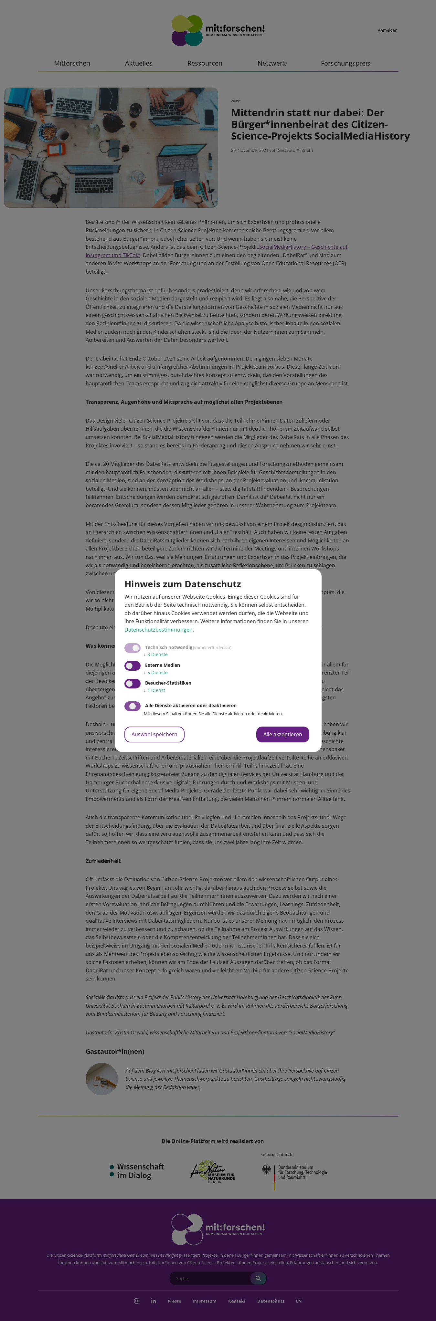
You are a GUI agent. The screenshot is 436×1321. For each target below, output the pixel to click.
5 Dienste (156, 672)
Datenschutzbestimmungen (158, 629)
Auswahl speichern (154, 734)
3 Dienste (156, 654)
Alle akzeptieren (282, 734)
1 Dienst (154, 690)
